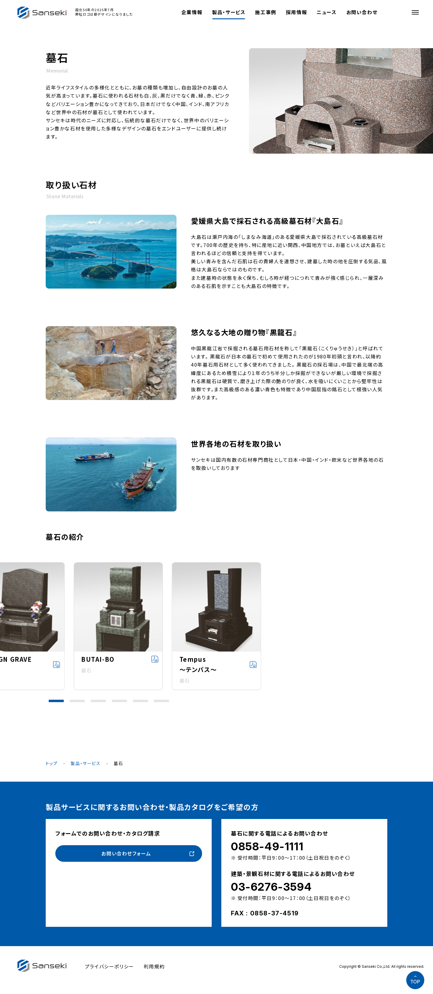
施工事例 (265, 12)
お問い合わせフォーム (126, 853)
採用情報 (296, 12)
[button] (56, 701)
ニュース (326, 12)
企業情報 (191, 12)
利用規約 (154, 966)
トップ (52, 763)
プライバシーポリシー (109, 966)
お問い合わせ (362, 12)
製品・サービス (228, 12)
